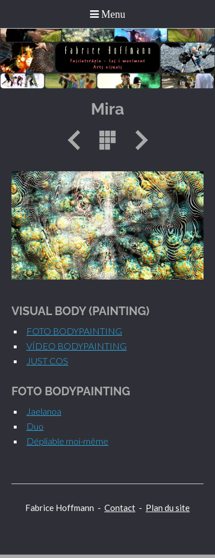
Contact (119, 507)
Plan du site (168, 507)
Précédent (78, 140)
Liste (107, 140)
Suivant (137, 140)
